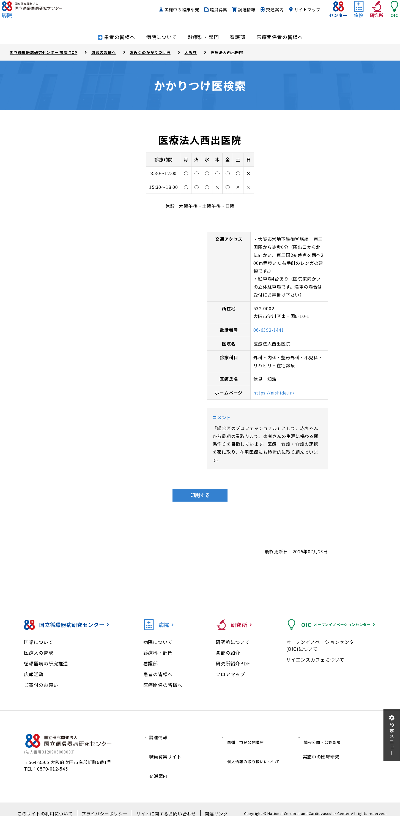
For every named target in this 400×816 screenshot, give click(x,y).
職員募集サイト (165, 750)
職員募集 (207, 15)
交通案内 (263, 15)
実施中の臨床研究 (171, 15)
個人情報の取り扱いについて (256, 750)
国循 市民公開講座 (246, 737)
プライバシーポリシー (106, 805)
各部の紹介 (228, 652)
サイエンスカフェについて (315, 659)
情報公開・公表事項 (323, 737)
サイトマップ (296, 15)
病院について (157, 641)
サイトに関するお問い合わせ (161, 805)
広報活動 (33, 674)
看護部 (150, 663)
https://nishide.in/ (273, 392)
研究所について (233, 641)
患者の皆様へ (158, 674)
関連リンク (206, 805)
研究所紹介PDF (233, 663)
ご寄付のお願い (41, 684)
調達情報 (235, 15)
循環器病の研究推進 (46, 663)
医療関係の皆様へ (162, 684)
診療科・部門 (158, 652)
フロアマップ (230, 674)
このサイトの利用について (52, 805)
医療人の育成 (38, 652)
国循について (38, 641)
